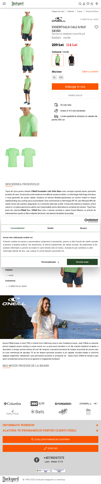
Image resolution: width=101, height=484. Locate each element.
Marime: (57, 71)
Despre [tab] (83, 228)
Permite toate (82, 262)
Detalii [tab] (50, 228)
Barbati (71, 11)
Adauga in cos (75, 87)
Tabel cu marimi (90, 71)
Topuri (79, 11)
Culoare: (57, 51)
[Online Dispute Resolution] (58, 470)
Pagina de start (58, 11)
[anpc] (43, 470)
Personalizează (50, 262)
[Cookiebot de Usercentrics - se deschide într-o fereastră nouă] (86, 221)
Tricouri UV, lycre (92, 11)
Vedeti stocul (75, 95)
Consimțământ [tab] (17, 228)
